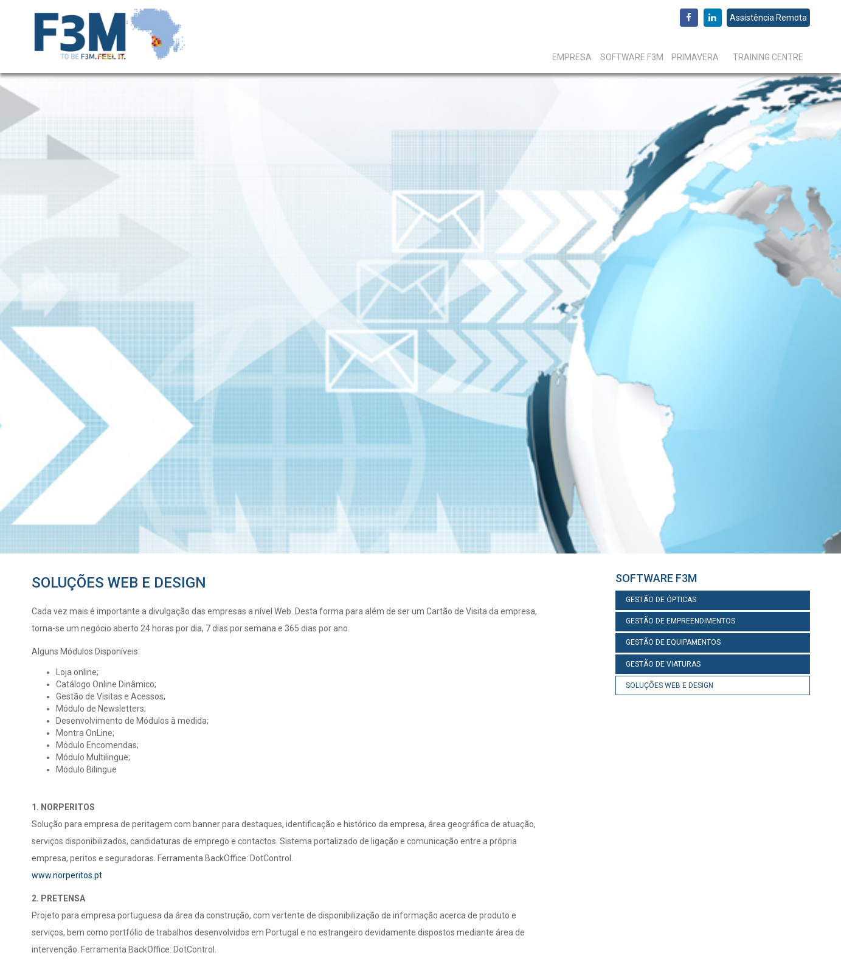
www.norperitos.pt (67, 875)
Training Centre (768, 57)
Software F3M (631, 57)
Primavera (695, 57)
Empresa (572, 57)
